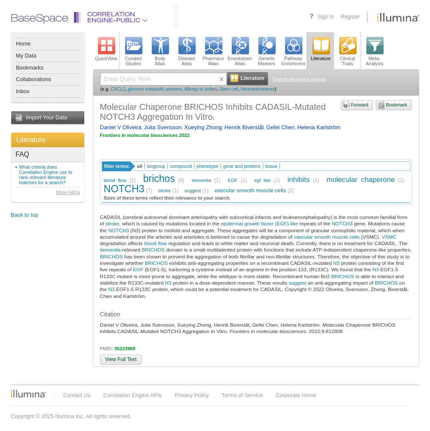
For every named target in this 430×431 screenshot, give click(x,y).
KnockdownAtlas (240, 51)
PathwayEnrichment (293, 51)
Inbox (22, 91)
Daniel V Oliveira (120, 127)
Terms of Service (242, 395)
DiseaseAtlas (186, 51)
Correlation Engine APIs (132, 395)
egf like (262, 180)
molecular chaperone (360, 180)
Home (23, 43)
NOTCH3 (124, 188)
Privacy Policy (192, 395)
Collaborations (33, 79)
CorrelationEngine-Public (117, 18)
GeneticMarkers (266, 51)
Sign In (326, 17)
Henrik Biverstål (244, 127)
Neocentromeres (258, 88)
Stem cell (228, 88)
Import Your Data (46, 117)
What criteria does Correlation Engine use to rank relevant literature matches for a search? (45, 174)
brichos (159, 178)
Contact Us (76, 395)
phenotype (207, 166)
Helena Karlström (318, 127)
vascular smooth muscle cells (250, 190)
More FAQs (68, 192)
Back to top (24, 215)
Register (350, 17)
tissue (271, 166)
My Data (26, 55)
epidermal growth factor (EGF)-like (259, 223)
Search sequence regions (299, 79)
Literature (31, 139)
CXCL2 (118, 88)
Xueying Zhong (203, 127)
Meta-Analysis (375, 51)
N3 (336, 263)
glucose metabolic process (155, 88)
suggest (192, 190)
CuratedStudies (133, 51)
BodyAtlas (160, 51)
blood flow (115, 180)
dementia (201, 180)
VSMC (389, 237)
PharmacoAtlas (213, 51)
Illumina (28, 394)
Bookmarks (29, 67)
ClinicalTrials (347, 51)
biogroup (156, 166)
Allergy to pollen (200, 88)
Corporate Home (296, 395)
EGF (232, 180)
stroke (164, 190)
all (139, 166)
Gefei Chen (280, 127)
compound (181, 166)
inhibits (298, 180)
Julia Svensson (162, 127)
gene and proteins (242, 166)
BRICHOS (153, 249)
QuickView (106, 49)
